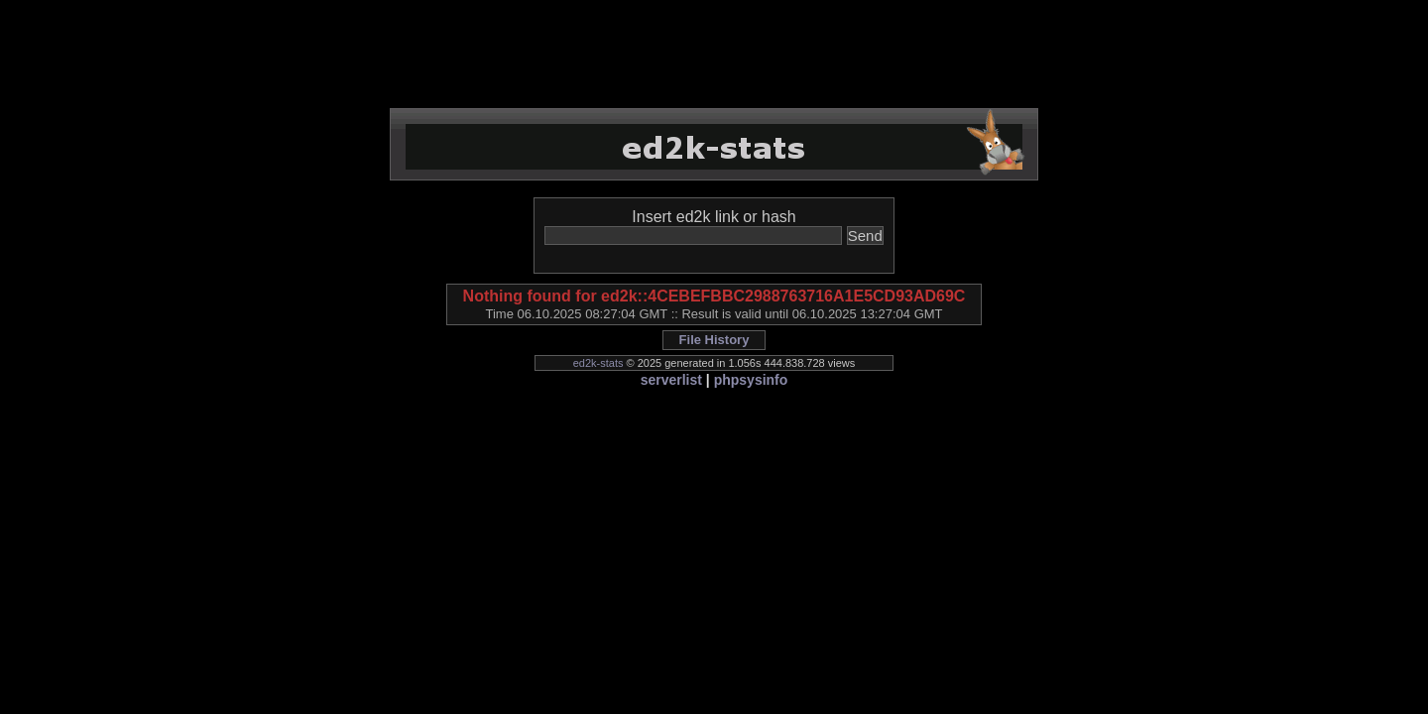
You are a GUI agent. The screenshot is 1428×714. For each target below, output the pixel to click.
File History (714, 339)
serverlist (671, 380)
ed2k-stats (598, 363)
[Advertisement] (714, 54)
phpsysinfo (751, 380)
